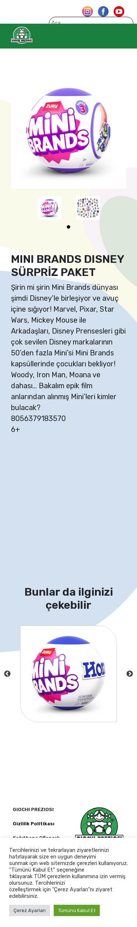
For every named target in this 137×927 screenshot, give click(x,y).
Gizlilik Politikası (33, 823)
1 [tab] (68, 227)
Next (129, 674)
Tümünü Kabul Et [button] (76, 910)
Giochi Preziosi (36, 35)
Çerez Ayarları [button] (30, 910)
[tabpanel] (49, 208)
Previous (7, 674)
